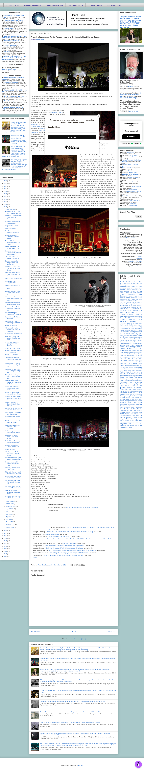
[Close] (98, 116)
